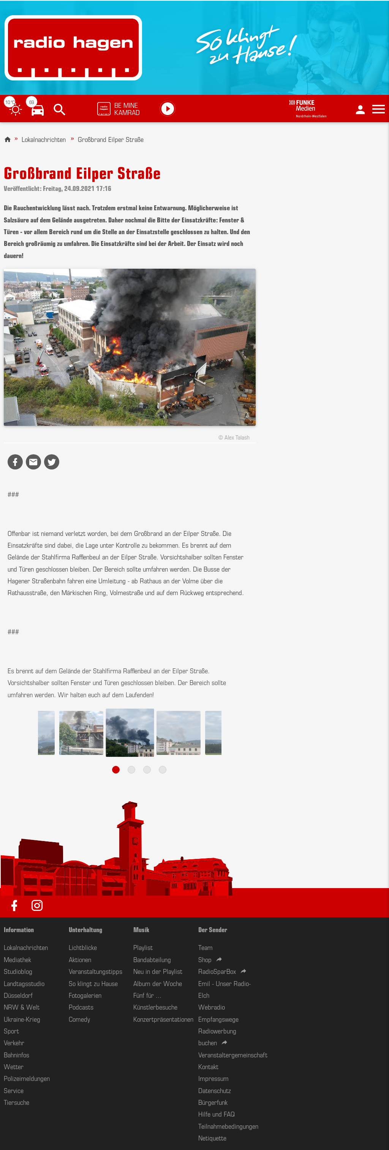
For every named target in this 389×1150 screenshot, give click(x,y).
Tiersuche (16, 1102)
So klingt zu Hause (93, 983)
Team (205, 947)
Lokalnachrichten (44, 139)
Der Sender (212, 929)
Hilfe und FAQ (216, 1113)
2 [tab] (131, 769)
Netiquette (212, 1137)
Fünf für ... (147, 995)
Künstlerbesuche (155, 1006)
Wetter (14, 1066)
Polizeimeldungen (27, 1078)
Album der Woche (157, 983)
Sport (11, 1030)
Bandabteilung (152, 959)
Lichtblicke (83, 947)
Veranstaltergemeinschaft (232, 1054)
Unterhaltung (85, 929)
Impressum (213, 1078)
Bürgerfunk (213, 1102)
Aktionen (80, 959)
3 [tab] (147, 769)
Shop (205, 959)
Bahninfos (16, 1054)
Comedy (79, 1019)
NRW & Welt (22, 1006)
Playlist (143, 947)
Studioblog (18, 971)
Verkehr (14, 1042)
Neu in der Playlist (157, 971)
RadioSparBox (217, 971)
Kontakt (208, 1066)
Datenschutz (214, 1090)
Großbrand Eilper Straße (111, 139)
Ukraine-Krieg (22, 1019)
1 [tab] (116, 769)
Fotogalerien (85, 995)
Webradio (211, 1006)
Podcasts (81, 1006)
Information (19, 929)
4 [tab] (162, 769)
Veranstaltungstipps (95, 971)
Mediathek (17, 959)
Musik (141, 929)
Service (14, 1090)
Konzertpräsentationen (163, 1019)
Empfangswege (218, 1019)
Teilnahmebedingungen (228, 1126)
